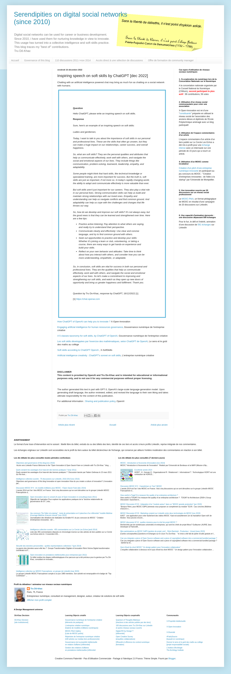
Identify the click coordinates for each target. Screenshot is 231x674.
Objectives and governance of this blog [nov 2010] (35, 463)
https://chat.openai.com (88, 299)
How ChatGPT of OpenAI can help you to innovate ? (83, 321)
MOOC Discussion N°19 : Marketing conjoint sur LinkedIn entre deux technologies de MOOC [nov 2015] (160, 513)
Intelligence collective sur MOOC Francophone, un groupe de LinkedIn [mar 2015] (47, 571)
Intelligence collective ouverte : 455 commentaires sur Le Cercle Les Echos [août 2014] (63, 530)
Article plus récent (66, 425)
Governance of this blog (37, 60)
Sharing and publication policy (100, 401)
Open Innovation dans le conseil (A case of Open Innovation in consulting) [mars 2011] (63, 497)
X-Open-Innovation (174, 627)
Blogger (172, 658)
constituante (185, 113)
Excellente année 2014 (143, 470)
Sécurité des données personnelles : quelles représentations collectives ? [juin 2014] (48, 546)
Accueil (15, 60)
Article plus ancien (159, 425)
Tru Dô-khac (36, 588)
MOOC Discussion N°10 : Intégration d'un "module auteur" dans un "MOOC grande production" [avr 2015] (161, 504)
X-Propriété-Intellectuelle (176, 621)
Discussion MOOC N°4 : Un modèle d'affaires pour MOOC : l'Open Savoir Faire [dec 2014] (51, 488)
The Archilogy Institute (175, 650)
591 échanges (204, 224)
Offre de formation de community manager (171, 60)
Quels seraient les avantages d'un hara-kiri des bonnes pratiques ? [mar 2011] (46, 470)
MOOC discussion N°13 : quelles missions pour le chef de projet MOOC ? (148, 522)
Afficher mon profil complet (39, 600)
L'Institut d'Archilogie (174, 648)
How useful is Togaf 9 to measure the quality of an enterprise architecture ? (149, 495)
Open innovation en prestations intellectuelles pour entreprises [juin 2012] (58, 555)
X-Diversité (171, 632)
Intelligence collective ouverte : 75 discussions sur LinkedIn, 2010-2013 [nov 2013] (48, 479)
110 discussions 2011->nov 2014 (73, 60)
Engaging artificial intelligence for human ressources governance (90, 327)
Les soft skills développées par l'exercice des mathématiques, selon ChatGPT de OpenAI (102, 341)
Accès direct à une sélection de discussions (119, 60)
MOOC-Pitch (188, 199)
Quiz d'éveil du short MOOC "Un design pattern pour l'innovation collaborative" (150, 547)
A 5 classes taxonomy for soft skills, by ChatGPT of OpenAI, (87, 335)
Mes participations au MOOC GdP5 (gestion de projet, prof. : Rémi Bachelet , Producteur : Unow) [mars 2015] (162, 531)
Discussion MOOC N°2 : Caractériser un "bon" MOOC (141, 486)
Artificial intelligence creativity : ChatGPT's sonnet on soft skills (89, 355)
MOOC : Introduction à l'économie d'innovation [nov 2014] (142, 463)
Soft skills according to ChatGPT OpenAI (78, 350)
